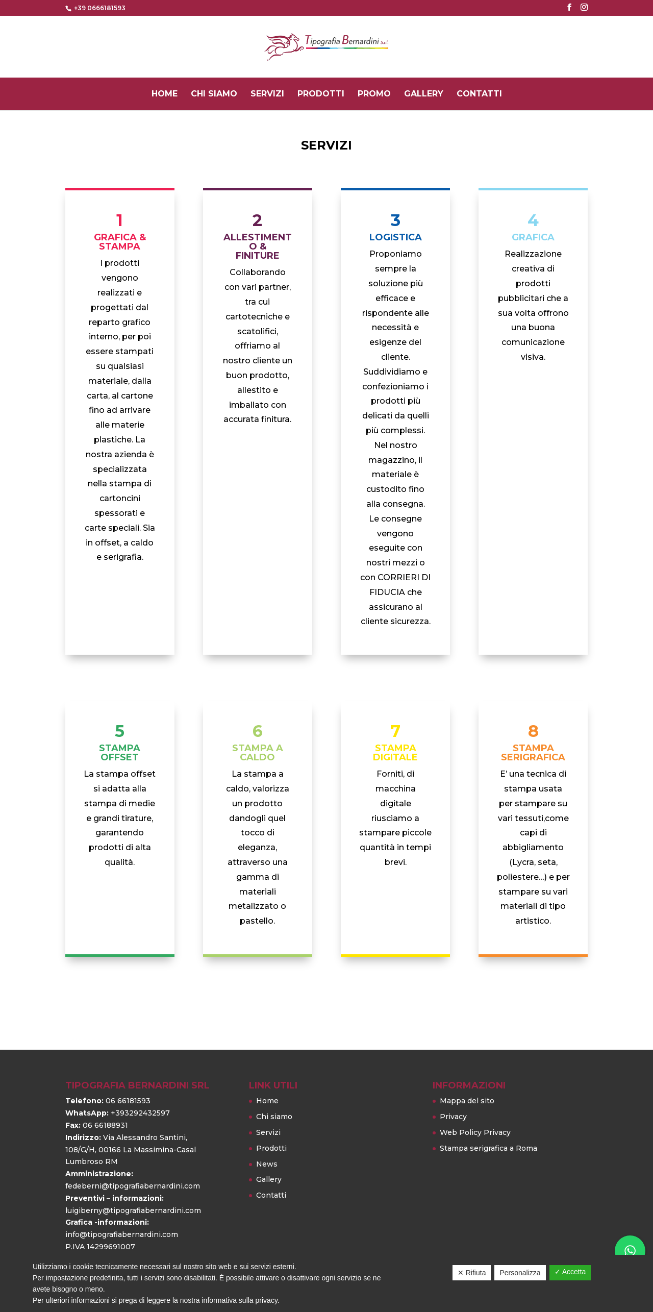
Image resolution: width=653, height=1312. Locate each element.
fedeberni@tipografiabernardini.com (132, 1186)
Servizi (267, 94)
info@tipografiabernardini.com (121, 1234)
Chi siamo (214, 94)
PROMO (374, 94)
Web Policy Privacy (475, 1132)
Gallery (423, 94)
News (267, 1164)
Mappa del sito (467, 1100)
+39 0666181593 (98, 8)
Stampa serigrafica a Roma (488, 1148)
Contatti (479, 94)
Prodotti (320, 94)
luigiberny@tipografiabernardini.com (133, 1210)
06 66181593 (128, 1100)
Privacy (453, 1116)
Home (165, 94)
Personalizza (519, 1273)
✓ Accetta (570, 1272)
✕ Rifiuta (472, 1273)
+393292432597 (140, 1113)
